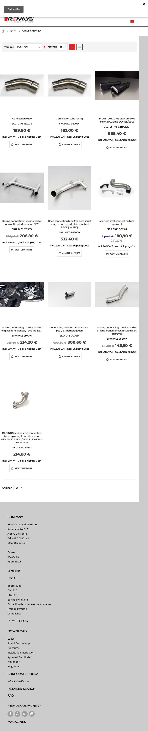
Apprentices (14, 561)
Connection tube (21, 118)
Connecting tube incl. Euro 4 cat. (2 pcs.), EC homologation (69, 329)
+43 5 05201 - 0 (20, 538)
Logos (11, 638)
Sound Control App (19, 643)
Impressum (14, 585)
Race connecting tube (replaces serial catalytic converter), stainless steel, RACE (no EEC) (69, 224)
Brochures (13, 648)
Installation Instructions (22, 652)
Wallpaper (13, 662)
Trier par (8, 47)
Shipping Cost (33, 136)
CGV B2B (12, 595)
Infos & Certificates (18, 681)
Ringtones (13, 666)
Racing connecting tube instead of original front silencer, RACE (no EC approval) (117, 330)
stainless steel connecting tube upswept (116, 223)
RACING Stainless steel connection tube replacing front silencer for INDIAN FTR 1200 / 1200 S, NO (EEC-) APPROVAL (21, 438)
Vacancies (13, 557)
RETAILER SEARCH (21, 689)
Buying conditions (18, 599)
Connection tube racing (69, 118)
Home (3, 31)
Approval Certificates (20, 657)
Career (11, 552)
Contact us (14, 571)
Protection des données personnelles (29, 604)
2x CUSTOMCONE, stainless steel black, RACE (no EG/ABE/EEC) (116, 120)
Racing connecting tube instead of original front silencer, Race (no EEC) (21, 329)
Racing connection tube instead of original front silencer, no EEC (21, 223)
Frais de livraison (17, 609)
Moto (13, 31)
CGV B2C (12, 590)
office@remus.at (17, 543)
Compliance (14, 613)
